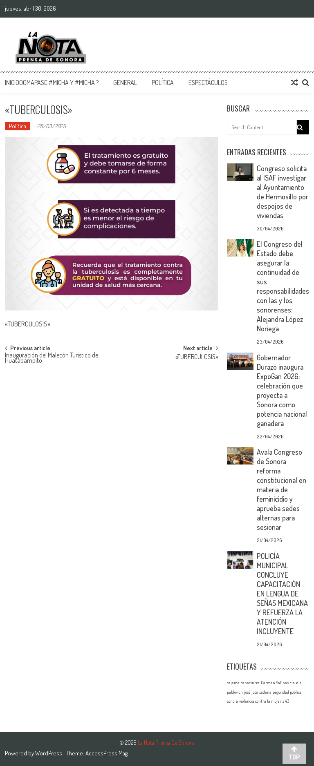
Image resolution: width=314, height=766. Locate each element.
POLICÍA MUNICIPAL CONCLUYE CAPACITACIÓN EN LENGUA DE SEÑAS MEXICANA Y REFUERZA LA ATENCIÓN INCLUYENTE (282, 594)
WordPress (49, 753)
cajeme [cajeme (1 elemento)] (233, 683)
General (125, 82)
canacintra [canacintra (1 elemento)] (250, 683)
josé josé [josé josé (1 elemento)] (251, 692)
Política (163, 82)
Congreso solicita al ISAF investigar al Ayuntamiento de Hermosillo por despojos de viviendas (282, 192)
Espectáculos (208, 82)
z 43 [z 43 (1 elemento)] (286, 701)
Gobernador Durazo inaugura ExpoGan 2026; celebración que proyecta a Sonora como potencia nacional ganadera (282, 390)
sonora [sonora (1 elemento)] (232, 701)
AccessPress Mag (106, 753)
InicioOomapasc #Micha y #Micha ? (52, 82)
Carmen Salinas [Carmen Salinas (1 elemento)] (275, 683)
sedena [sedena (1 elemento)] (265, 692)
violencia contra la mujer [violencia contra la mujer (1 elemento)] (260, 701)
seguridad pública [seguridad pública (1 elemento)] (287, 692)
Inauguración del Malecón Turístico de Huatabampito (51, 358)
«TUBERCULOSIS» (196, 357)
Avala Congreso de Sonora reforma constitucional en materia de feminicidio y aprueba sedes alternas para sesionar (281, 489)
